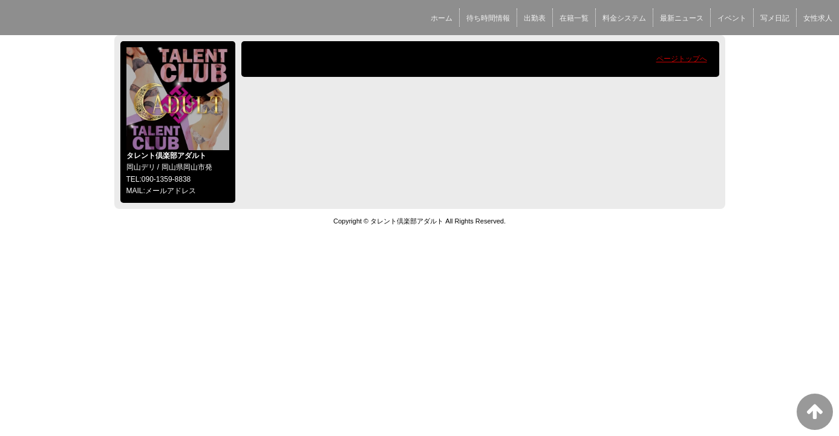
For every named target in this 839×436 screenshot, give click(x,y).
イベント (731, 18)
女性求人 (817, 18)
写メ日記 (774, 18)
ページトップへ (681, 58)
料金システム (624, 18)
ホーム (441, 18)
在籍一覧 (574, 18)
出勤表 (535, 18)
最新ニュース (682, 18)
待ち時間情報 (488, 18)
